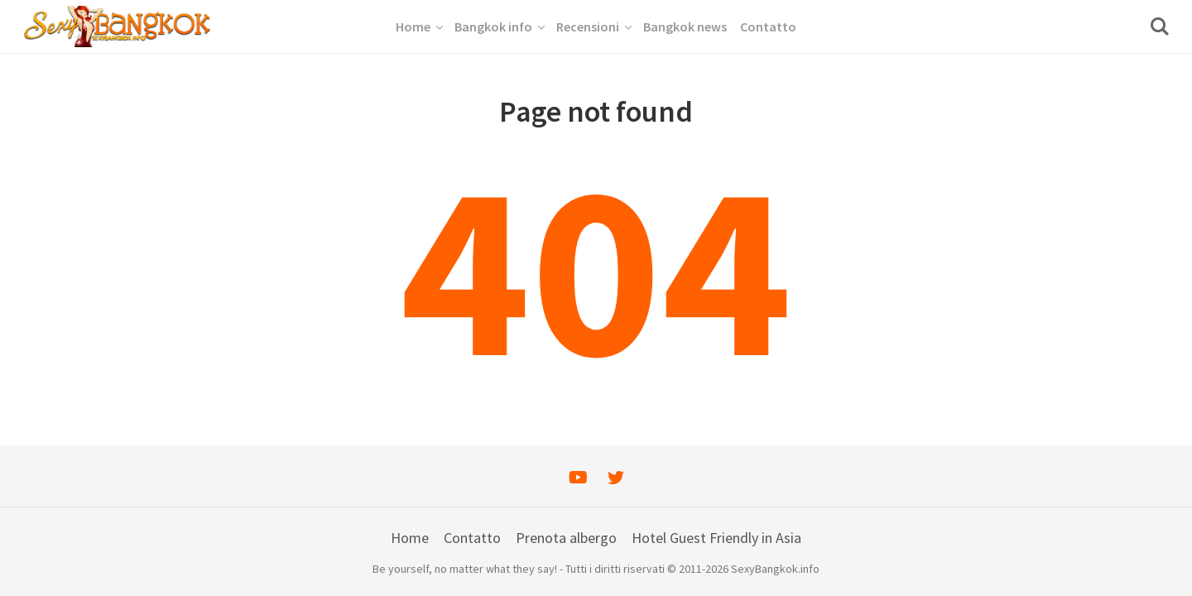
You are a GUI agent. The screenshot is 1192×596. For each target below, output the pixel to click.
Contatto (472, 537)
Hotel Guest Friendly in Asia (716, 537)
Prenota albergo (566, 537)
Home (410, 537)
